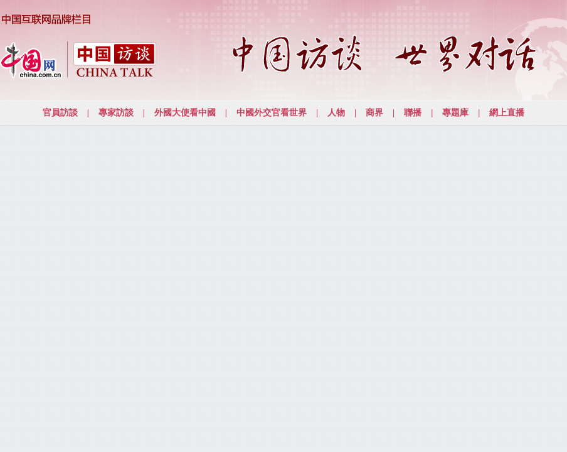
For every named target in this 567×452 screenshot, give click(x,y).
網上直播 (506, 112)
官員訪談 (60, 112)
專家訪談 (116, 112)
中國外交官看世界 (271, 112)
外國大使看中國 (185, 112)
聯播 (412, 112)
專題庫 (455, 112)
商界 (374, 112)
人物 (336, 112)
